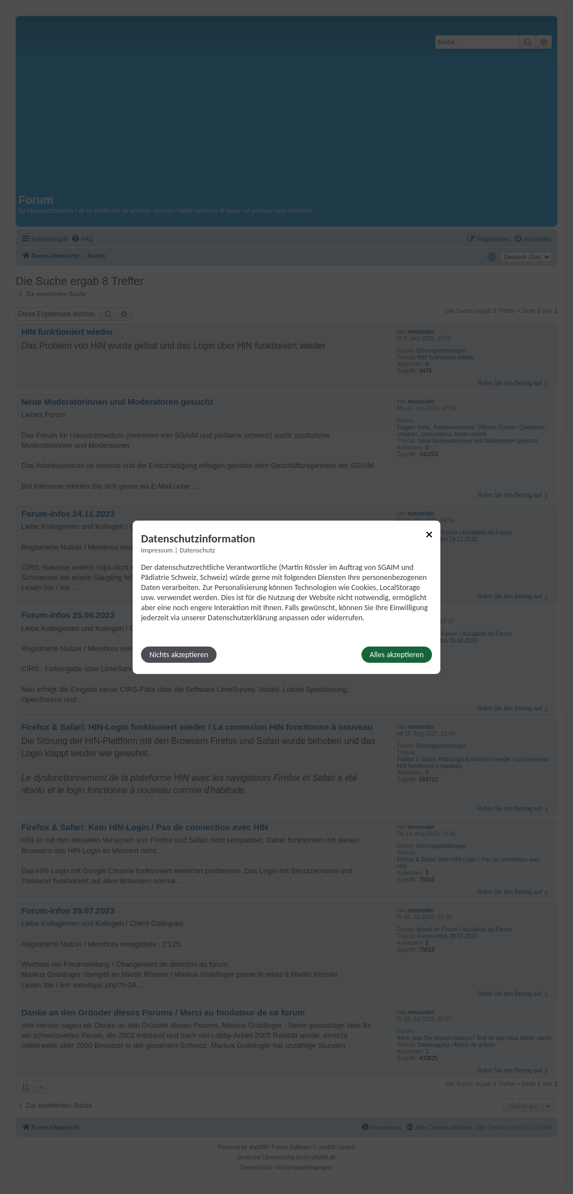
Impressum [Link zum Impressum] (157, 549)
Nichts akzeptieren (178, 654)
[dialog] (286, 596)
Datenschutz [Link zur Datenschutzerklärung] (197, 549)
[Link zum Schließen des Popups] (429, 534)
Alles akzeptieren (397, 654)
